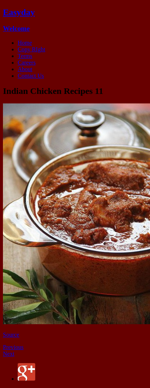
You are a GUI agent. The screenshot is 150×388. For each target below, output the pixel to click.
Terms (25, 56)
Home (25, 43)
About (25, 69)
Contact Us (31, 76)
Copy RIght (31, 49)
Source (11, 335)
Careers (27, 62)
